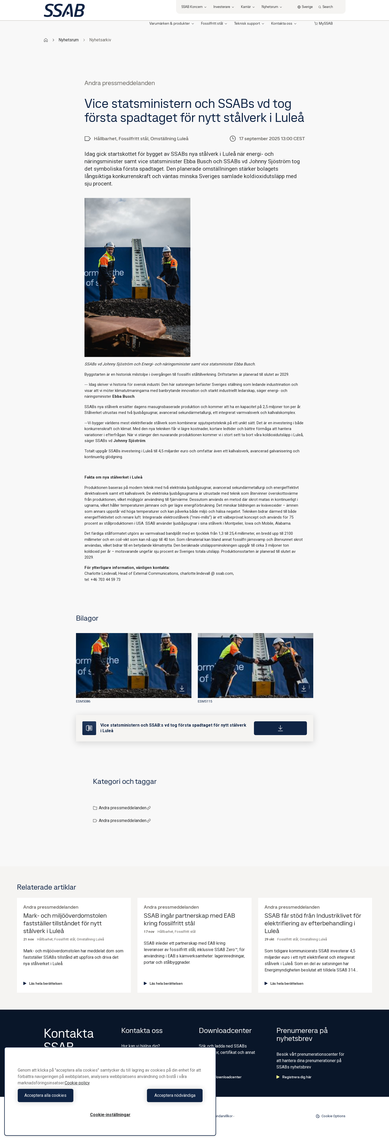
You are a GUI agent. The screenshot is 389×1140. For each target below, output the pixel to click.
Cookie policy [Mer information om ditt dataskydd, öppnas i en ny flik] (77, 1082)
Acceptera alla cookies (63, 1095)
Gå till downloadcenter (220, 1077)
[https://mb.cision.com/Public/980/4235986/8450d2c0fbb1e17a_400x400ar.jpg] (303, 688)
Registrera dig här (293, 1077)
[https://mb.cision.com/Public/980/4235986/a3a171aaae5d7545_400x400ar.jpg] (182, 688)
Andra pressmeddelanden (125, 807)
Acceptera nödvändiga (157, 1095)
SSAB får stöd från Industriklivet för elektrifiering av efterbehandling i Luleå (313, 923)
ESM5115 (205, 701)
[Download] (280, 728)
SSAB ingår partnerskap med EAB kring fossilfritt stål (189, 919)
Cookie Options (330, 1116)
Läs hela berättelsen (42, 983)
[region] (110, 1091)
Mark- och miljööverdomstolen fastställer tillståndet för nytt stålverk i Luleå (65, 923)
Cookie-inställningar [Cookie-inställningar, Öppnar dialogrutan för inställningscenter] (110, 1114)
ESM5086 (83, 701)
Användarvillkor (220, 1116)
